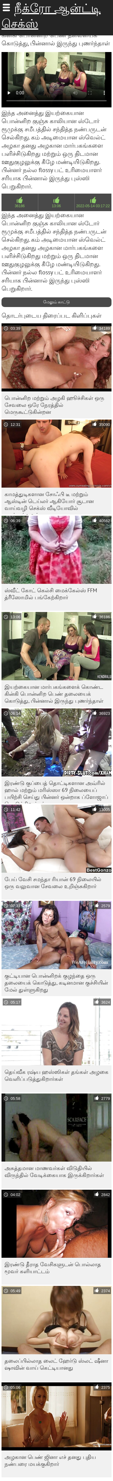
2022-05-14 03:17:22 (93, 206)
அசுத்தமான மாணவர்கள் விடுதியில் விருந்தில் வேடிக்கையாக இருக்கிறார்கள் (54, 1172)
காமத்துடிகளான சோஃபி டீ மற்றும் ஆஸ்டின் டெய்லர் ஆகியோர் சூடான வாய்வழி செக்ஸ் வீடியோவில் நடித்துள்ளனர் (49, 503)
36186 (20, 206)
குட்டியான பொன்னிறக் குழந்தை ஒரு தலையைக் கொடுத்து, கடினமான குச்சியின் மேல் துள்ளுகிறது (56, 982)
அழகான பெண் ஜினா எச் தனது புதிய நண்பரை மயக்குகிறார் (50, 1460)
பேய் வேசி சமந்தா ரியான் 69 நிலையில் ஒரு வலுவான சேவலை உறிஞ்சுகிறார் (53, 883)
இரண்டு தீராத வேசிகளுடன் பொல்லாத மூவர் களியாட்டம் (53, 1268)
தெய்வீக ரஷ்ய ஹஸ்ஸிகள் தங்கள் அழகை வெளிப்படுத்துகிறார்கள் (56, 1075)
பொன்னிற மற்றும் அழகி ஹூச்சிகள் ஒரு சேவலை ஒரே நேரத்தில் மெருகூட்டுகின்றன (54, 404)
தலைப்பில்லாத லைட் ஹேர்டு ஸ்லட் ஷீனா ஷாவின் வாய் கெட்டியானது (56, 1364)
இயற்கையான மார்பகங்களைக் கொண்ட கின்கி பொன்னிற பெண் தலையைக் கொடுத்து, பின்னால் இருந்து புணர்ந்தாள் (54, 693)
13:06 (56, 206)
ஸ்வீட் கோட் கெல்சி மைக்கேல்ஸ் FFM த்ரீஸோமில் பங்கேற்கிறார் (51, 594)
